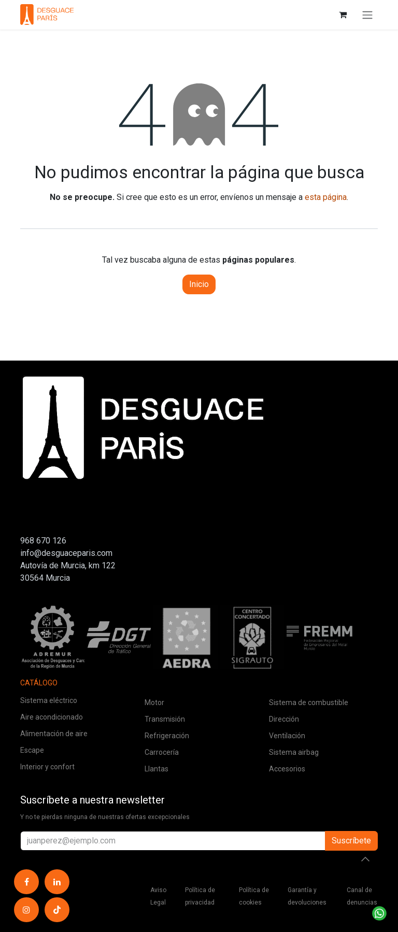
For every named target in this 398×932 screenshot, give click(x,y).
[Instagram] (26, 909)
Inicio (199, 284)
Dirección (284, 719)
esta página (326, 197)
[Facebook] (26, 881)
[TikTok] (57, 909)
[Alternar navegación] (367, 14)
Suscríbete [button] (351, 840)
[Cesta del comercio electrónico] (342, 14)
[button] (365, 859)
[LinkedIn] (57, 881)
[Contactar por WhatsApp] (379, 913)
